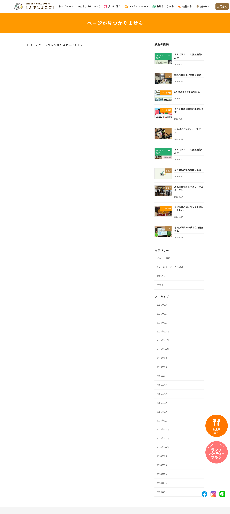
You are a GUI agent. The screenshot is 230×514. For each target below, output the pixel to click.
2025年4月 (162, 394)
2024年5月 (162, 492)
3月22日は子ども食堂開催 (187, 91)
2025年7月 (162, 376)
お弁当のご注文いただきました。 (188, 131)
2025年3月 (162, 402)
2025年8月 (162, 367)
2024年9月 (162, 456)
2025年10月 (163, 349)
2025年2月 (162, 411)
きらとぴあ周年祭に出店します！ (188, 110)
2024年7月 (162, 474)
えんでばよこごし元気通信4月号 (188, 56)
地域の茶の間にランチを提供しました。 (188, 208)
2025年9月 (162, 358)
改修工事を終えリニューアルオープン (188, 188)
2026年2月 (162, 313)
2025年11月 (163, 340)
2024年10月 (163, 447)
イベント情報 (163, 258)
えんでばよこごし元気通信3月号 (188, 151)
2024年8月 (162, 465)
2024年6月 (162, 483)
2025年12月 (163, 331)
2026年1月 (162, 322)
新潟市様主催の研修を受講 (187, 74)
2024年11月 (163, 438)
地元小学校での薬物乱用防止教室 (188, 229)
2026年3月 (162, 304)
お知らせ (161, 276)
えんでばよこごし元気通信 (170, 267)
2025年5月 (162, 385)
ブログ (160, 285)
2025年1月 (162, 420)
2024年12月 (163, 429)
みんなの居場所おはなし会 (187, 169)
